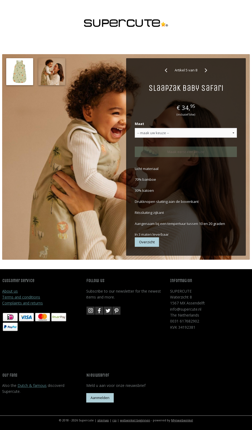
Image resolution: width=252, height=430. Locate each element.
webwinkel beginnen (135, 420)
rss (114, 420)
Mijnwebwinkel (182, 420)
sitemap (103, 420)
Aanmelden (100, 397)
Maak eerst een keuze (185, 151)
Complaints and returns (22, 303)
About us (10, 291)
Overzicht (147, 242)
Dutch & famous (32, 385)
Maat (139, 123)
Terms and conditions (21, 297)
